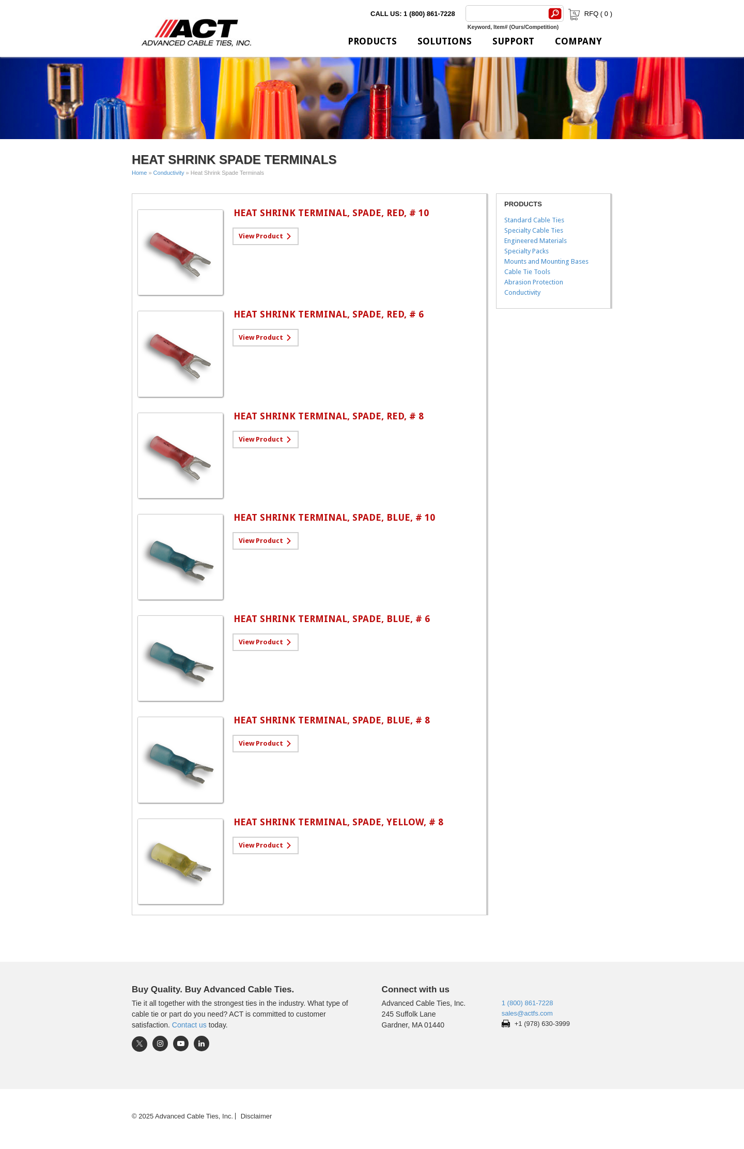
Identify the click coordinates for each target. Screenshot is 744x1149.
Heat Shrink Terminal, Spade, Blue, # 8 (332, 720)
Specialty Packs (526, 251)
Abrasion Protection (533, 282)
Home (139, 173)
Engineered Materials (535, 241)
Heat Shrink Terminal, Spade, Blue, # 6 (332, 618)
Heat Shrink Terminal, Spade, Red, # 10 (331, 212)
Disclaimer (256, 1116)
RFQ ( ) (589, 14)
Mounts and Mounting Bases (546, 261)
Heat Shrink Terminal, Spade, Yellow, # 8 (338, 822)
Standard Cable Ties (534, 220)
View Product (261, 236)
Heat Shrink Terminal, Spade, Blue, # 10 (334, 517)
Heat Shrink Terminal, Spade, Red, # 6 (329, 314)
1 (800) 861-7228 (527, 1003)
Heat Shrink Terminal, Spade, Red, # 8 (329, 416)
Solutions (444, 41)
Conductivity (168, 173)
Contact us (189, 1025)
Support (513, 41)
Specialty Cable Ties (533, 230)
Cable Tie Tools (527, 272)
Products (372, 41)
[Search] (505, 13)
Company (578, 41)
